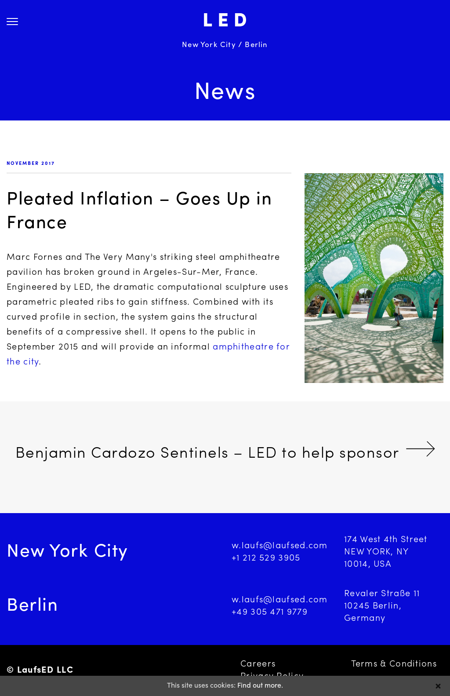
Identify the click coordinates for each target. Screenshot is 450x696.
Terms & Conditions (394, 664)
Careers (258, 664)
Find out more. (260, 685)
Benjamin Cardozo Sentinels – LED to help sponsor (207, 454)
